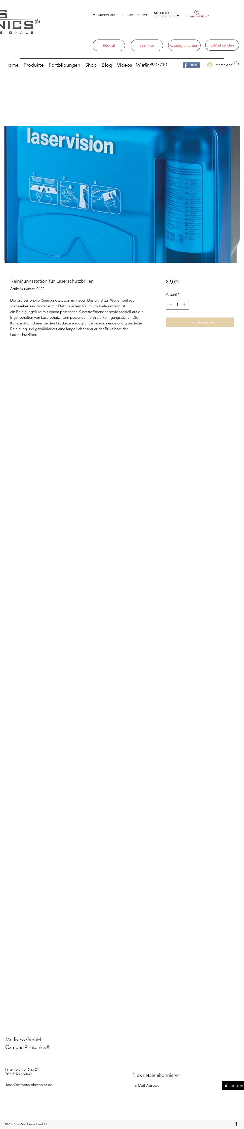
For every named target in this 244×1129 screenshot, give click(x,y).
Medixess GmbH (23, 1039)
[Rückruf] (109, 45)
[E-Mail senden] (222, 45)
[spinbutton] (177, 304)
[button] (236, 64)
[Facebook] (236, 1124)
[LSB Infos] (147, 45)
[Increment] (184, 304)
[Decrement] (170, 304)
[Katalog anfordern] (184, 45)
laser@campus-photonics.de (29, 1084)
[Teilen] (191, 65)
